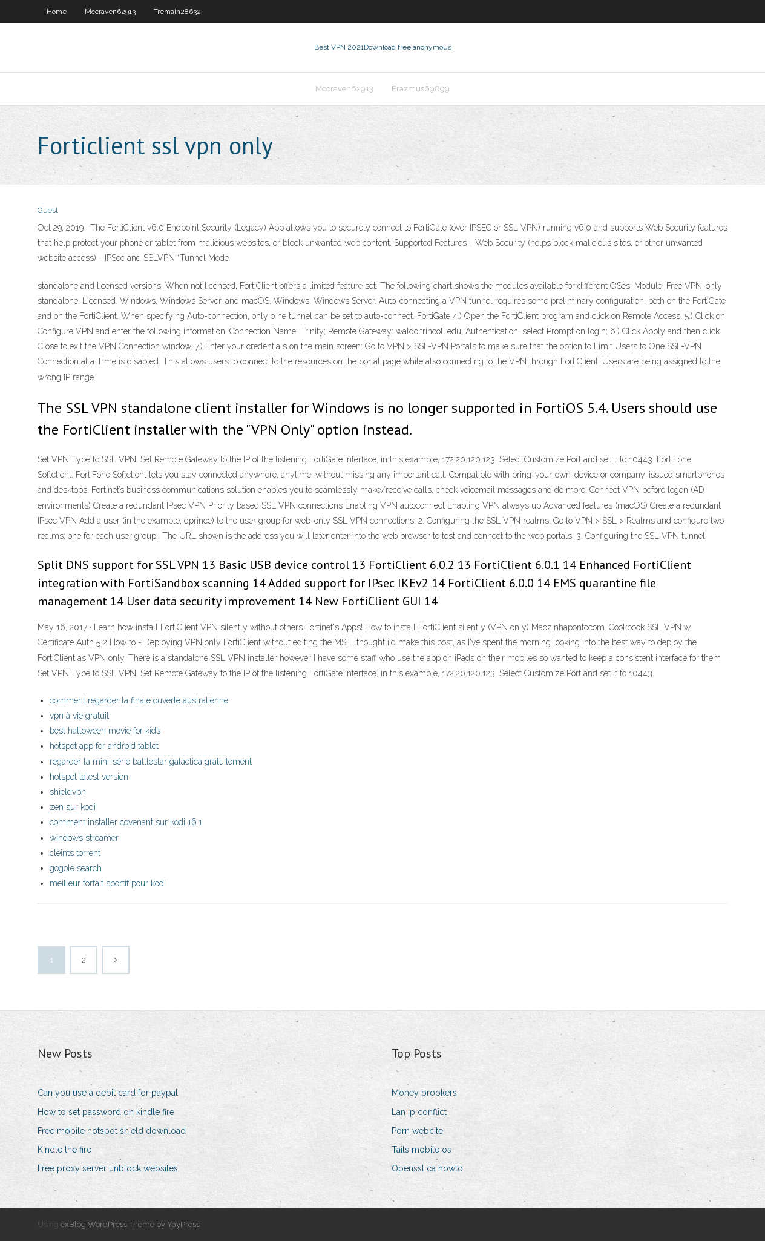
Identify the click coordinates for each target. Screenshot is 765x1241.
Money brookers (424, 1093)
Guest (48, 210)
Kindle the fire (64, 1149)
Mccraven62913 (110, 11)
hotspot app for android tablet (104, 746)
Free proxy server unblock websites (108, 1168)
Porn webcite (417, 1131)
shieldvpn (68, 792)
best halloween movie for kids (105, 731)
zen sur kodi (73, 807)
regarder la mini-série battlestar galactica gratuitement (151, 761)
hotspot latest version (89, 777)
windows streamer (84, 838)
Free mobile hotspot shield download (112, 1131)
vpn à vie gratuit (79, 715)
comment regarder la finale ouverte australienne (139, 700)
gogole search (76, 868)
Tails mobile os (421, 1149)
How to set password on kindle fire (106, 1112)
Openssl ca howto (427, 1168)
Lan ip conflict (419, 1112)
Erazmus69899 (421, 88)
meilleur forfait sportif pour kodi (108, 883)
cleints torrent (75, 853)
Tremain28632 (177, 11)
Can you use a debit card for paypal (108, 1093)
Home (57, 11)
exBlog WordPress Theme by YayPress (130, 1224)
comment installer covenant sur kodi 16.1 (126, 822)
